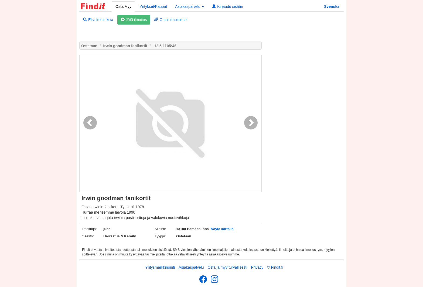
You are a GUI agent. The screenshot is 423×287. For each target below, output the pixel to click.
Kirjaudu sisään (227, 6)
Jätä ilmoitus (134, 20)
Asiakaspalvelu (191, 267)
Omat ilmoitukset (170, 20)
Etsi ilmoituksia (98, 20)
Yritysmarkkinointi (160, 267)
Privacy (257, 267)
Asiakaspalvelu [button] (189, 6)
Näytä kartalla (222, 229)
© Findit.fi (275, 267)
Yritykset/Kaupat (153, 6)
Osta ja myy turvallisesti (227, 267)
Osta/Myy (123, 6)
